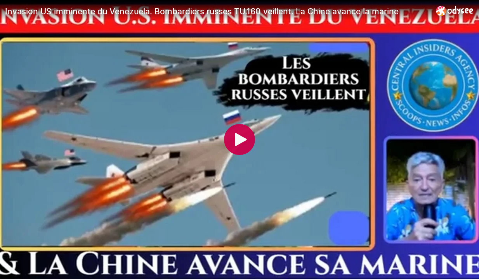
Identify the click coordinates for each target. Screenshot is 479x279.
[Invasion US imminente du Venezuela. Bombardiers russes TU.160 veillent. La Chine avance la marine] (217, 11)
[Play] (239, 139)
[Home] (455, 10)
